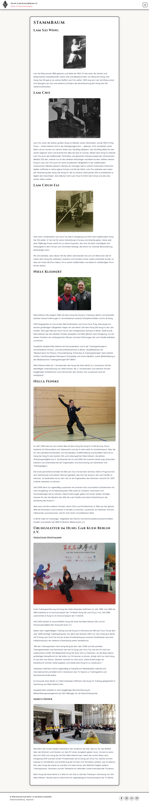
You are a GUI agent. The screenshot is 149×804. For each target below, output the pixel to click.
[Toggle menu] (145, 5)
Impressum (30, 799)
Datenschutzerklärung (17, 799)
